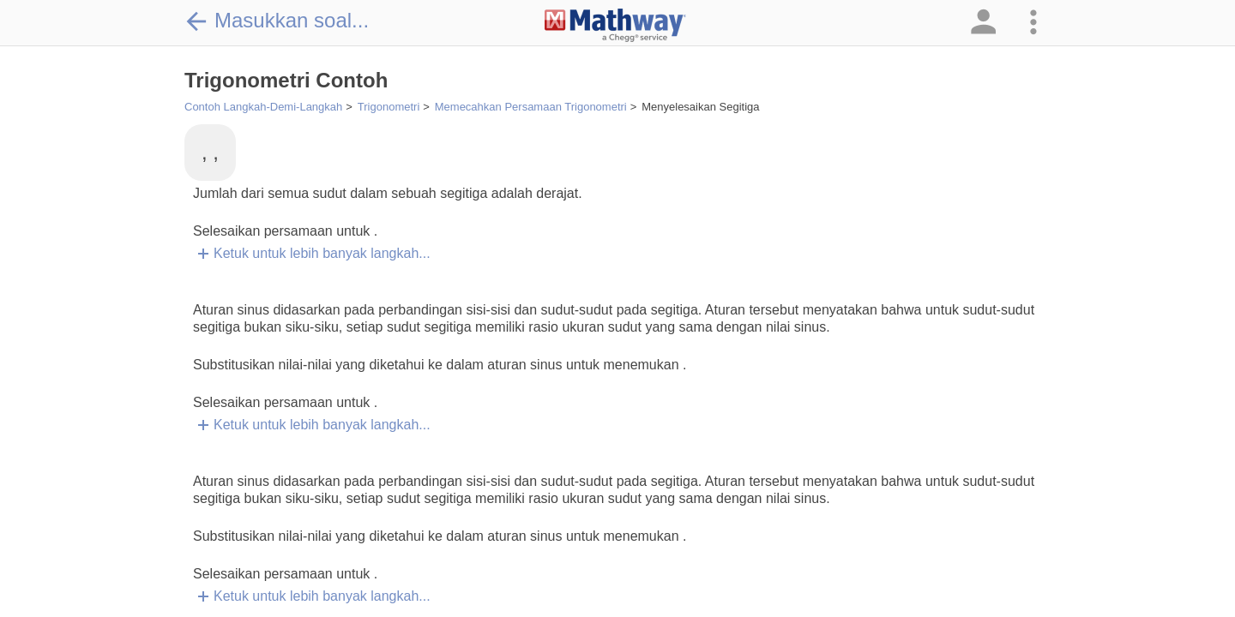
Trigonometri (388, 106)
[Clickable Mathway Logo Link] (615, 26)
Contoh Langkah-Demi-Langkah (263, 106)
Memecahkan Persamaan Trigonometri (531, 106)
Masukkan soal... (276, 20)
